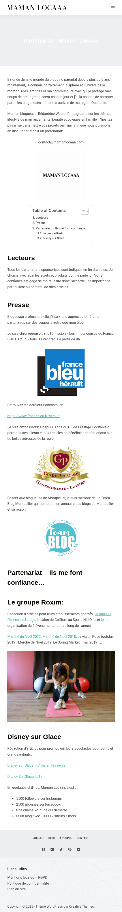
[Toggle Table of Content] (82, 211)
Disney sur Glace (53, 238)
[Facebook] (43, 849)
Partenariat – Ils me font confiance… (61, 228)
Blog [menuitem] (51, 838)
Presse (41, 223)
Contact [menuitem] (83, 838)
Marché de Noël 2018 (59, 637)
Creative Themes (81, 906)
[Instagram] (52, 849)
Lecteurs (42, 218)
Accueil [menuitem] (38, 838)
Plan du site (16, 889)
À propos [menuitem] (66, 838)
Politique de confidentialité (28, 883)
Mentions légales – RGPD (27, 877)
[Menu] (113, 8)
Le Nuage (27, 620)
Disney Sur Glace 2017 (24, 776)
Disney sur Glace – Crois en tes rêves (36, 765)
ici (94, 620)
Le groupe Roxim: (54, 233)
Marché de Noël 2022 (24, 637)
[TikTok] (61, 849)
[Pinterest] (69, 849)
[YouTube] (78, 849)
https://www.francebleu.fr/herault (33, 416)
